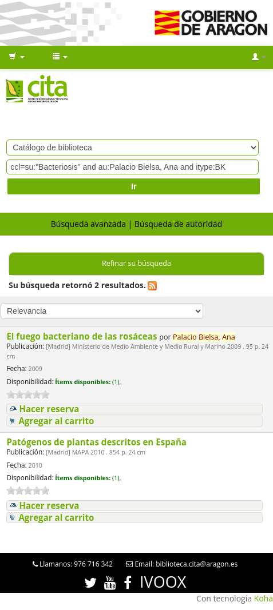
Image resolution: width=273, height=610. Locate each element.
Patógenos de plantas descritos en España (97, 442)
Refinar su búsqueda (136, 263)
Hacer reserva (49, 409)
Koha (263, 598)
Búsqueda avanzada (88, 223)
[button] (16, 57)
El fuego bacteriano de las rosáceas (82, 336)
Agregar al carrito (56, 421)
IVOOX (163, 581)
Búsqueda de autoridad (178, 223)
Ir (133, 186)
